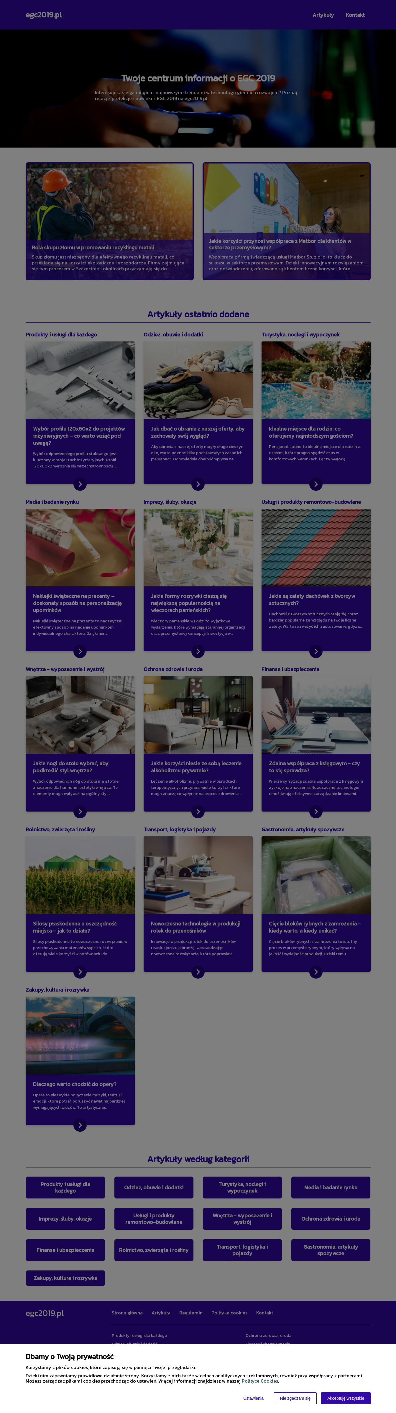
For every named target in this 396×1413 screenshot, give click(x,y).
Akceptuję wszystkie (345, 1398)
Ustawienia (253, 1398)
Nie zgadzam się (295, 1398)
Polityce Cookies (260, 1380)
